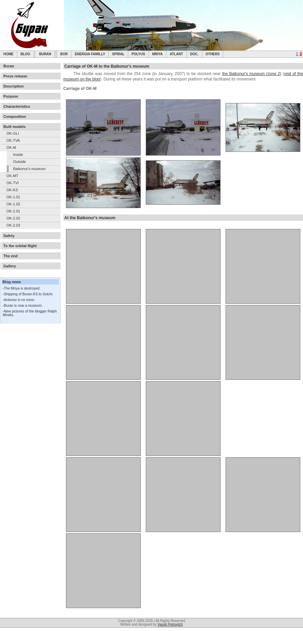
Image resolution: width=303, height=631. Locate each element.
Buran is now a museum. (23, 305)
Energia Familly (90, 54)
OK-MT (12, 176)
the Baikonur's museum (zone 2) (251, 73)
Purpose (10, 96)
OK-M (11, 147)
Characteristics (16, 106)
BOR (64, 54)
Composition (14, 116)
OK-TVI (12, 183)
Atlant (176, 54)
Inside (18, 155)
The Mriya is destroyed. (22, 288)
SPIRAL (118, 54)
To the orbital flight (20, 246)
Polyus (138, 54)
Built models (14, 127)
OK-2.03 (13, 225)
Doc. (194, 54)
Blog (25, 54)
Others (213, 54)
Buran (45, 54)
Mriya (157, 54)
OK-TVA (13, 140)
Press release (15, 76)
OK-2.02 (13, 218)
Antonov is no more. (19, 300)
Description (13, 86)
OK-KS (12, 190)
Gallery (9, 266)
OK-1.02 (13, 204)
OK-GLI (12, 133)
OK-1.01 (13, 197)
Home (8, 54)
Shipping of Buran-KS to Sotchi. (28, 294)
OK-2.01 (13, 211)
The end (10, 256)
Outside (19, 162)
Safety (8, 236)
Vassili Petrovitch (170, 624)
